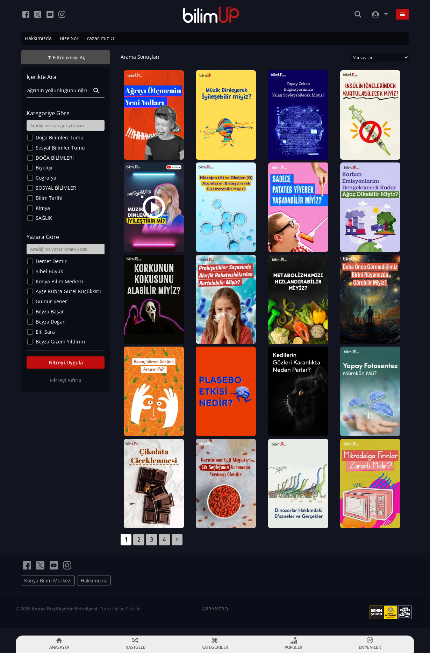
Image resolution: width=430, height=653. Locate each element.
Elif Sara (45, 331)
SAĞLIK (44, 218)
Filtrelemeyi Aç (69, 57)
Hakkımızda (38, 38)
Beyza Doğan (51, 321)
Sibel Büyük (49, 271)
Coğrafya (46, 177)
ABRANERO (215, 616)
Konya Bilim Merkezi (59, 281)
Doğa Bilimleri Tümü (60, 137)
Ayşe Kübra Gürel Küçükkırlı (68, 291)
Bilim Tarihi (49, 198)
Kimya (43, 208)
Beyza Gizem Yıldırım (60, 341)
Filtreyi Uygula (66, 362)
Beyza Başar (50, 311)
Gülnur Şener (51, 301)
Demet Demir (51, 261)
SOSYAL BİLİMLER (56, 187)
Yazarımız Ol (101, 38)
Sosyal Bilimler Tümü (60, 147)
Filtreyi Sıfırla (65, 380)
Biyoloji (44, 167)
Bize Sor (69, 38)
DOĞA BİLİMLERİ (55, 157)
